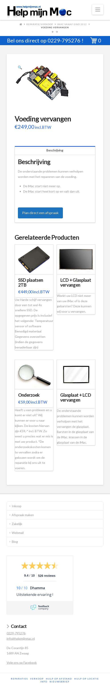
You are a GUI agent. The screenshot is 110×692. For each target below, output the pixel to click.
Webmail (18, 533)
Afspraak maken (23, 515)
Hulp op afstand (59, 678)
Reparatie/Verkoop (39, 24)
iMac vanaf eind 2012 (72, 24)
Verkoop (37, 678)
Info (43, 681)
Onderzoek (28, 395)
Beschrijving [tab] (54, 150)
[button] (97, 9)
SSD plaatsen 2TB (30, 282)
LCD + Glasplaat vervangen (75, 282)
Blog (15, 541)
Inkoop (16, 506)
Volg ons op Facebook (22, 662)
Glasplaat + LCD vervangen (75, 397)
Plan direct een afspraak (40, 213)
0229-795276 (64, 40)
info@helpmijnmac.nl (21, 638)
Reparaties (19, 678)
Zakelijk (17, 524)
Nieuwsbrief (60, 681)
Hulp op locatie (86, 678)
